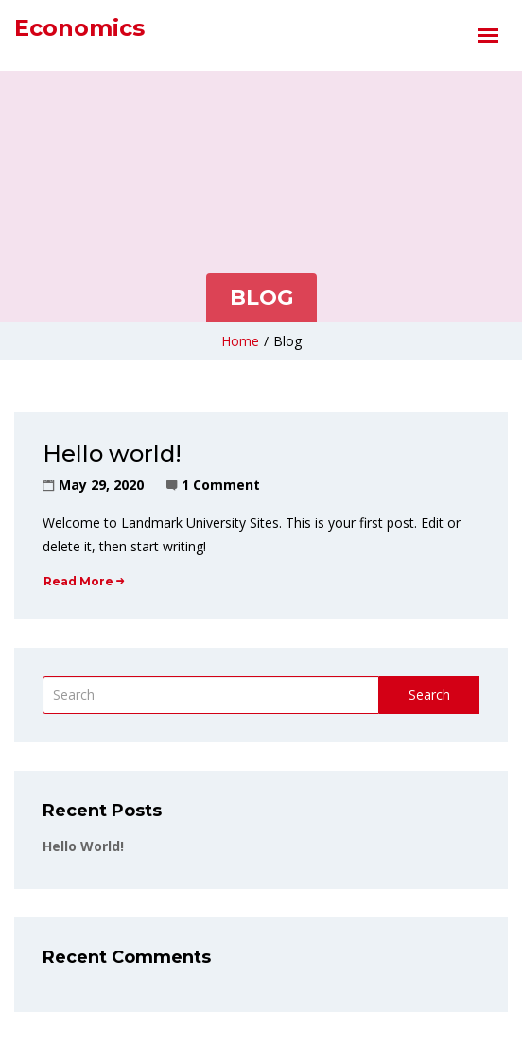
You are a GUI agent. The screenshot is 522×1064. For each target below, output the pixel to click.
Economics (79, 28)
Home (240, 341)
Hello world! (112, 453)
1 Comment (221, 485)
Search (429, 695)
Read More (84, 581)
